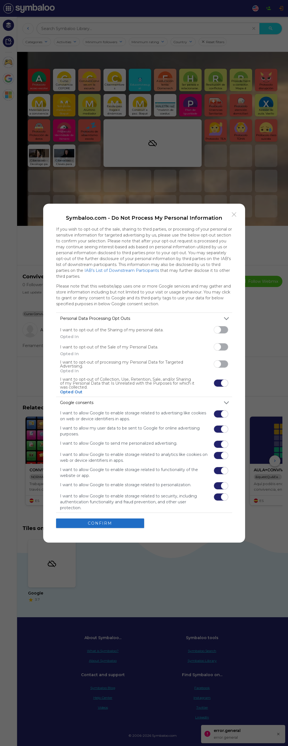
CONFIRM (100, 523)
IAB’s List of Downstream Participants (121, 270)
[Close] (234, 214)
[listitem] (144, 318)
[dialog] (144, 373)
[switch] (221, 330)
